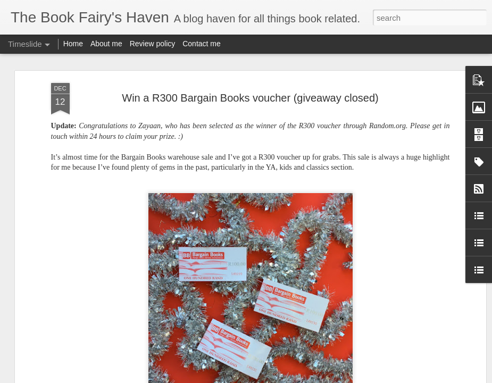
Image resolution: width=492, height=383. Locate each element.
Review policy (153, 43)
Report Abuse (311, 377)
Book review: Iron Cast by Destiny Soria (422, 371)
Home (73, 43)
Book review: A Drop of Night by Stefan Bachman (301, 335)
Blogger (280, 377)
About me (106, 43)
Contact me (201, 43)
